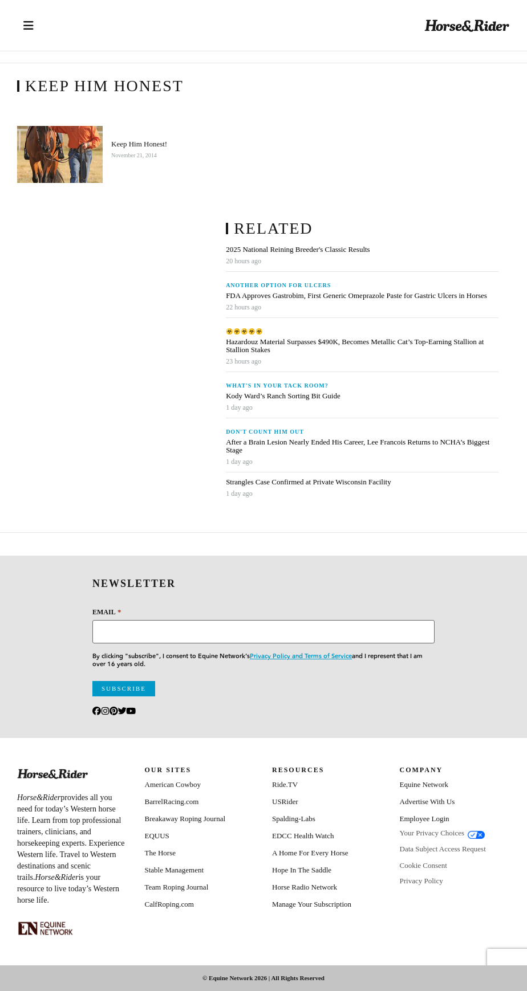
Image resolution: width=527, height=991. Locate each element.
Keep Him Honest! (139, 144)
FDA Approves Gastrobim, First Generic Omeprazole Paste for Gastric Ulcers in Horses (356, 296)
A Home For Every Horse (310, 853)
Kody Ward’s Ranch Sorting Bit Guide (284, 396)
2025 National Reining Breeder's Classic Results (298, 250)
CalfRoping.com (169, 904)
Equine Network (424, 784)
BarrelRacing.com (172, 801)
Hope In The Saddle (301, 870)
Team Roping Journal (177, 887)
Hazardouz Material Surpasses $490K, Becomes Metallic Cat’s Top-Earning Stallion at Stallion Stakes (355, 346)
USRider (285, 801)
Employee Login (424, 818)
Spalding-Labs (293, 818)
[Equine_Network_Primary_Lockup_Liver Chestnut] (45, 928)
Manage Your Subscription (311, 904)
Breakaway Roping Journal (185, 818)
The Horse (160, 853)
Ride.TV (285, 784)
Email (106, 611)
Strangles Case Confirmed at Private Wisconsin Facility (308, 482)
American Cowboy (173, 784)
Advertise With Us (427, 801)
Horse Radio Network (304, 887)
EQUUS (157, 835)
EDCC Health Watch (303, 835)
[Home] (467, 25)
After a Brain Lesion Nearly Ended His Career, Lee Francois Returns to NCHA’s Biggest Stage (357, 446)
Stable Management (174, 870)
